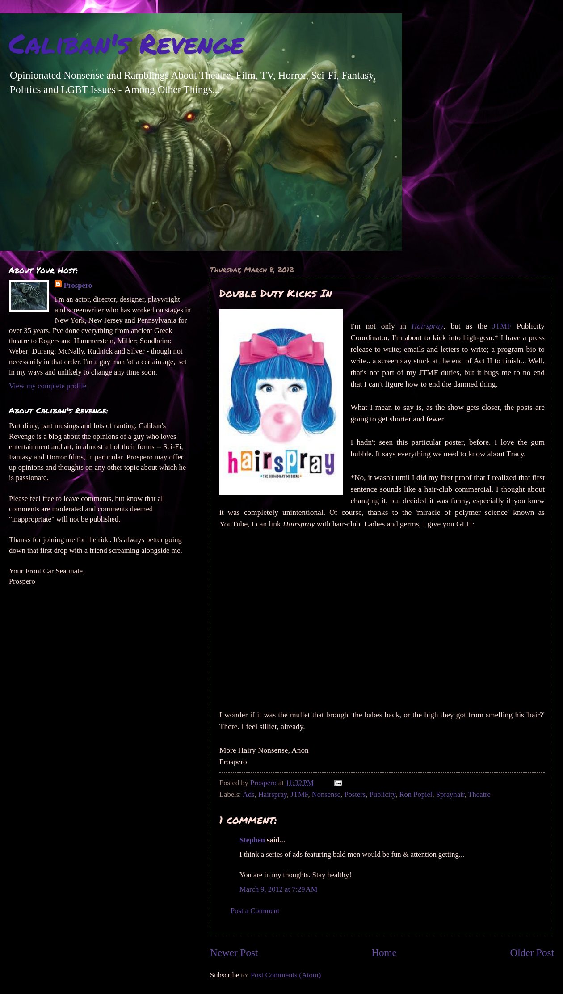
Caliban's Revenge (126, 43)
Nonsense (326, 794)
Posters (355, 794)
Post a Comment (255, 910)
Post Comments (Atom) (286, 975)
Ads (249, 794)
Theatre (479, 794)
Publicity (382, 794)
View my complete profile (47, 386)
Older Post (532, 952)
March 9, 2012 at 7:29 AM (278, 889)
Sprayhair (450, 794)
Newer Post (234, 952)
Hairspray (272, 794)
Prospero (77, 285)
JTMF (502, 326)
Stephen (252, 840)
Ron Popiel (415, 794)
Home (384, 952)
